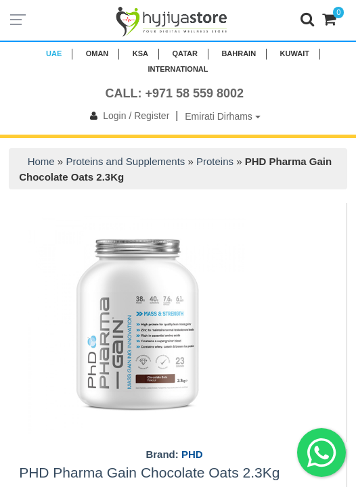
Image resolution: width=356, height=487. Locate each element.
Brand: (174, 454)
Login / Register (127, 115)
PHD (192, 454)
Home (41, 161)
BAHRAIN (238, 53)
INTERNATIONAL (178, 69)
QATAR (184, 53)
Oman (97, 53)
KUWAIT (294, 53)
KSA (140, 53)
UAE (54, 53)
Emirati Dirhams (222, 116)
